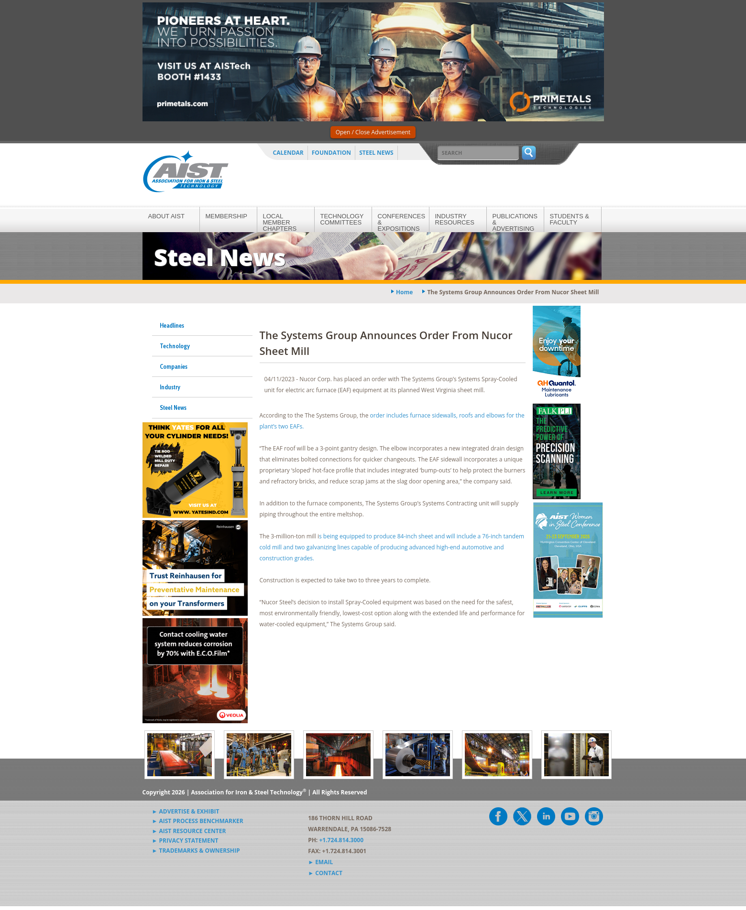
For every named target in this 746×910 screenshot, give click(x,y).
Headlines (172, 325)
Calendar (288, 153)
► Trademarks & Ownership (196, 850)
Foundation (331, 153)
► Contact (325, 873)
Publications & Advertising (515, 222)
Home (404, 292)
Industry (170, 387)
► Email (320, 862)
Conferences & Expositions (402, 222)
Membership (226, 216)
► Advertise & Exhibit (185, 811)
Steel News (376, 153)
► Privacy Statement (185, 840)
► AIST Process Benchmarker (197, 821)
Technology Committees (342, 219)
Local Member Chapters (280, 222)
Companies (173, 366)
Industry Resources (454, 219)
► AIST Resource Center (189, 831)
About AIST (166, 216)
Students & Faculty (569, 219)
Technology (175, 346)
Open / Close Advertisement (373, 132)
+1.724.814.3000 (341, 840)
